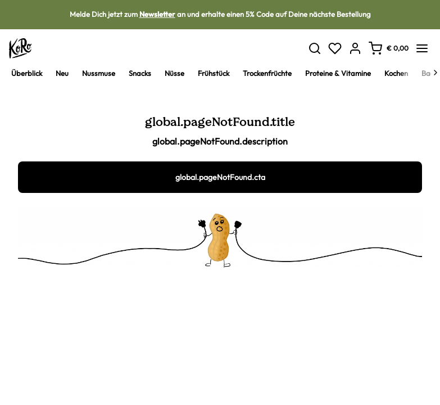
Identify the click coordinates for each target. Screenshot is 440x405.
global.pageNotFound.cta (220, 177)
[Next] (435, 72)
